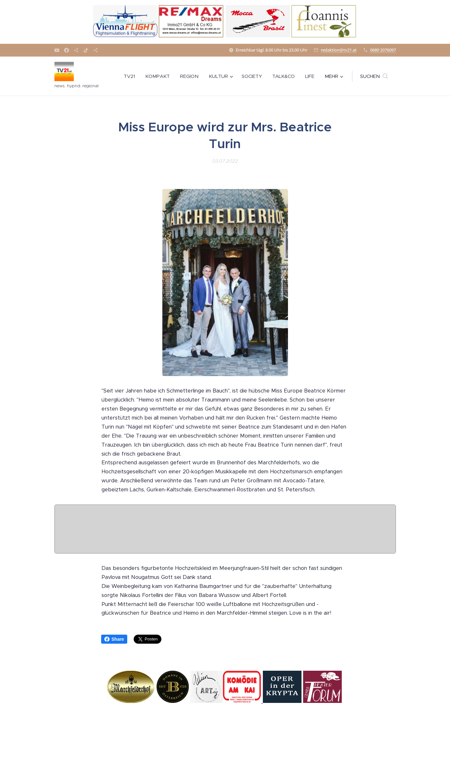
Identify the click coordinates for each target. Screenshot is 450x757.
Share (114, 639)
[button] (374, 76)
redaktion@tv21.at (339, 50)
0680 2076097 (383, 50)
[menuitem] (131, 76)
